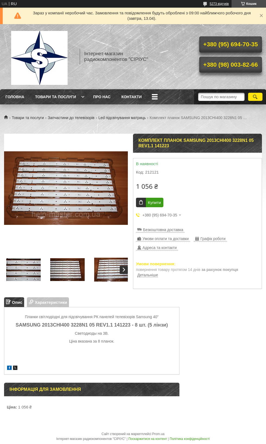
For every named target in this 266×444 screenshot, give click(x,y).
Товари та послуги (55, 97)
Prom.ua (158, 434)
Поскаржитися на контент (147, 439)
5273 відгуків (219, 4)
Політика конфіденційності (190, 439)
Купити (154, 202)
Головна (14, 97)
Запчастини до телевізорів (71, 118)
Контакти (131, 97)
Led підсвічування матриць (121, 118)
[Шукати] (255, 97)
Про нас (101, 97)
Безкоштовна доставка (163, 230)
